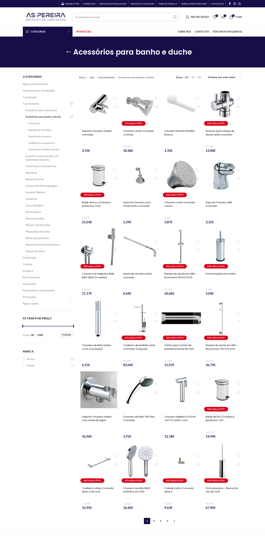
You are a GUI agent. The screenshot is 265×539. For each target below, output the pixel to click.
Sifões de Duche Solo (37, 238)
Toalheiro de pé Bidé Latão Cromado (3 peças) (137, 348)
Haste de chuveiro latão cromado (139, 275)
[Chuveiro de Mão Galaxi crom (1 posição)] (99, 320)
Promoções (29, 296)
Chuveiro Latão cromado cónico (181, 204)
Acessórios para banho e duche (43, 116)
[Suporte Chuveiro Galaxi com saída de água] (99, 392)
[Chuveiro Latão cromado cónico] (181, 177)
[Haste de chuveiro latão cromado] (140, 249)
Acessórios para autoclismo (41, 110)
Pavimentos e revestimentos (39, 290)
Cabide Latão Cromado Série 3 (180, 490)
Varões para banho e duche (43, 149)
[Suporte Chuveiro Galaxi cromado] (99, 106)
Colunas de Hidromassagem (41, 185)
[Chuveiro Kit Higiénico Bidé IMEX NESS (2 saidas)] (99, 249)
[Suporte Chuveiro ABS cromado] (222, 177)
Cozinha (27, 264)
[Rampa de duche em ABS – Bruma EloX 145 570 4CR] (222, 320)
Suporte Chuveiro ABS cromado (220, 204)
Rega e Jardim (31, 303)
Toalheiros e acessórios (41, 142)
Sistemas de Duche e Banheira (43, 244)
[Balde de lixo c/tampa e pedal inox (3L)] (222, 392)
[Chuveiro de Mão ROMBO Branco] (181, 106)
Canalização (30, 97)
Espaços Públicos (35, 192)
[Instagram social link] (234, 3)
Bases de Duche (34, 179)
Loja (91, 77)
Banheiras (31, 172)
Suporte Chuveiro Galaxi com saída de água (98, 418)
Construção (29, 257)
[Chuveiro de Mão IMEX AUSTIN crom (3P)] (140, 463)
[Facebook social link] (230, 3)
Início (82, 77)
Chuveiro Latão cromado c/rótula (140, 132)
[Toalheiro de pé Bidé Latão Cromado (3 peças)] (140, 320)
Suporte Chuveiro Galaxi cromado (98, 132)
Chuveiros (34, 123)
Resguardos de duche (38, 231)
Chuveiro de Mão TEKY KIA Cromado (138, 418)
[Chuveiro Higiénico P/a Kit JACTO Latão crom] (181, 392)
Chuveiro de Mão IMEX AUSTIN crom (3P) (138, 490)
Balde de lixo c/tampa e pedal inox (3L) (222, 418)
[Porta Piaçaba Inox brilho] (222, 249)
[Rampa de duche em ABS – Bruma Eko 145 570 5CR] (181, 249)
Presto (30, 365)
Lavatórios (32, 198)
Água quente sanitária (35, 83)
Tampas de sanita (35, 251)
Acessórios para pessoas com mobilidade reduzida (42, 157)
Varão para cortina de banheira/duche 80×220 (180, 347)
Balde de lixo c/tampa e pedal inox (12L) (98, 204)
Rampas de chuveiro (39, 129)
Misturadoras (33, 211)
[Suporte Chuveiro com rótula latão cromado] (140, 177)
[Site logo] (46, 16)
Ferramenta (29, 283)
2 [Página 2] (154, 520)
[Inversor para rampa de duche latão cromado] (222, 106)
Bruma (31, 359)
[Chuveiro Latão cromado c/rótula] (140, 106)
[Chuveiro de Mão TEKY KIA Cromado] (140, 392)
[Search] (126, 17)
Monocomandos (35, 218)
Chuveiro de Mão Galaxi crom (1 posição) (98, 347)
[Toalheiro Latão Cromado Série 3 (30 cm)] (99, 463)
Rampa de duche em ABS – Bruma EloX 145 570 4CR (222, 348)
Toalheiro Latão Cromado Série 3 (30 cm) (96, 491)
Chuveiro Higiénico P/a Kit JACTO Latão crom (179, 418)
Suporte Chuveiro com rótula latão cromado (138, 204)
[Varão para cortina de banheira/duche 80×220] (181, 320)
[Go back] (68, 52)
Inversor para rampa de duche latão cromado (222, 132)
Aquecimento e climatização (39, 90)
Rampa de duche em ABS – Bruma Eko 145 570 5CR (181, 275)
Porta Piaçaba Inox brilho (222, 273)
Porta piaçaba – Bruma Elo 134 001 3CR (221, 490)
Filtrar (66, 334)
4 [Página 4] (167, 520)
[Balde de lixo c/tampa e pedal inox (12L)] (99, 177)
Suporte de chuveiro (39, 136)
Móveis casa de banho (38, 224)
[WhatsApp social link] (239, 3)
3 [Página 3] (160, 520)
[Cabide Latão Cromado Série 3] (181, 463)
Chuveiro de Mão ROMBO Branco (181, 132)
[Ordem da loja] (225, 77)
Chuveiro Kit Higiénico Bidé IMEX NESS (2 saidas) (99, 275)
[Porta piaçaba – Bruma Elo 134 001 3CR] (222, 463)
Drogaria (28, 270)
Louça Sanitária (34, 205)
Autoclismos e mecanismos (41, 166)
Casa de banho (31, 103)
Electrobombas (31, 277)
